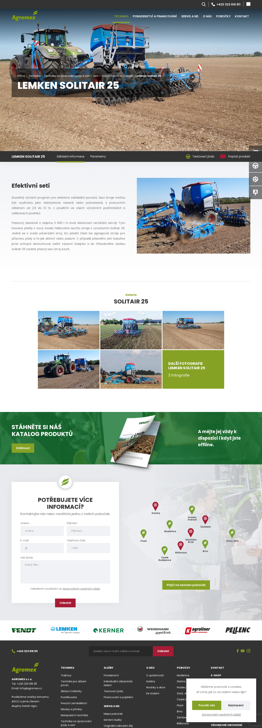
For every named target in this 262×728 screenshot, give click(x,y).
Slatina (181, 681)
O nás (207, 16)
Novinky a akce (155, 687)
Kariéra (150, 681)
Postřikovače (69, 697)
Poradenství (111, 675)
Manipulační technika (74, 715)
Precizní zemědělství (74, 703)
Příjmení (72, 523)
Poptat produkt (235, 156)
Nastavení (236, 705)
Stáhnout (23, 448)
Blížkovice (183, 723)
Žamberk (182, 717)
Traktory (66, 675)
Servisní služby (113, 720)
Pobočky (223, 16)
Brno (179, 711)
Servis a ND (190, 16)
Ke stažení (152, 693)
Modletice (183, 675)
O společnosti (155, 675)
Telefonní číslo (76, 540)
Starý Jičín (183, 693)
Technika (121, 16)
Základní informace (70, 156)
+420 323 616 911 (226, 4)
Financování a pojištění (118, 697)
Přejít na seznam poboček (186, 585)
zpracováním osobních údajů (81, 589)
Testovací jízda (200, 156)
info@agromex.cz (31, 688)
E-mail (24, 540)
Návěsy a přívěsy (71, 709)
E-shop (216, 675)
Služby (108, 668)
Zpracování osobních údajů (221, 715)
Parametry (98, 156)
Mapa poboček (113, 714)
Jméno (24, 523)
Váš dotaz (26, 557)
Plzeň (180, 705)
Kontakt (242, 16)
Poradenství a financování (155, 16)
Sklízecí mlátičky (71, 691)
